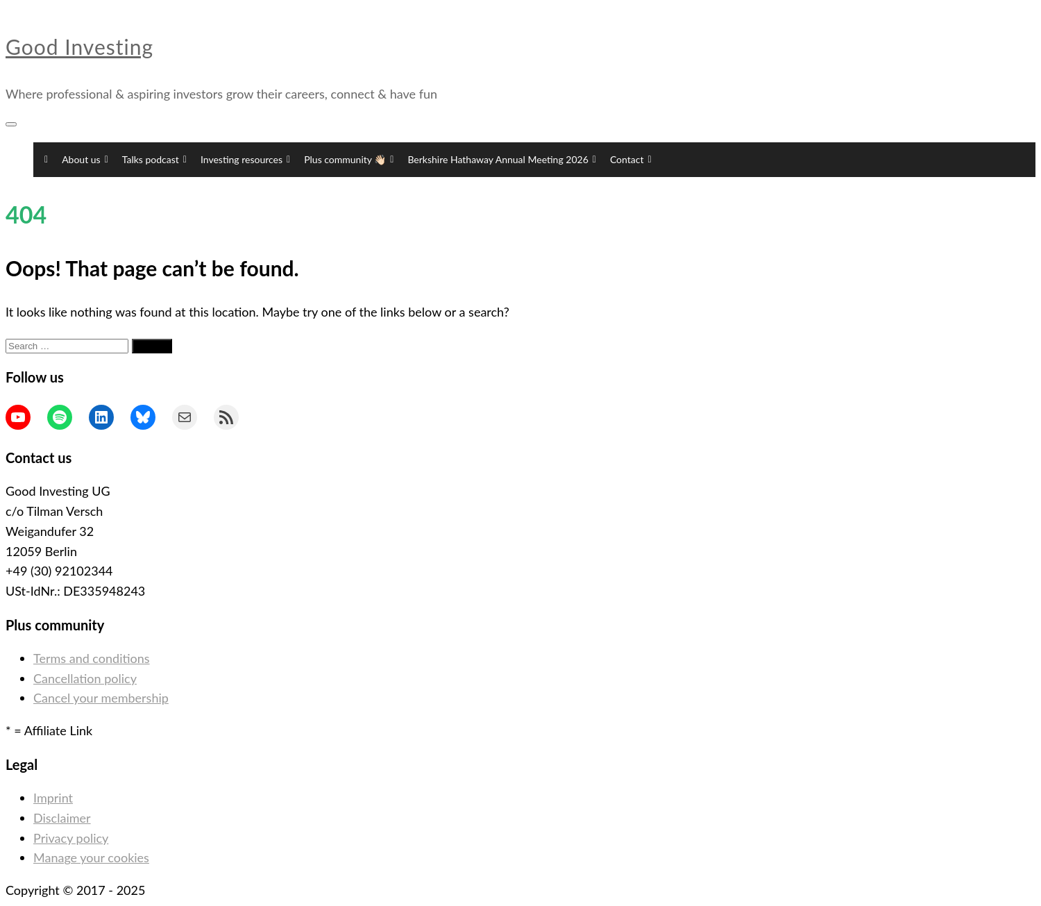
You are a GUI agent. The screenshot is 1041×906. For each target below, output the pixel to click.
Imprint (53, 797)
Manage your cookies (91, 857)
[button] (669, 159)
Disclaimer (62, 817)
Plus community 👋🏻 (348, 159)
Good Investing (79, 46)
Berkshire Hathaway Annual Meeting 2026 (501, 159)
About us (85, 159)
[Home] (44, 159)
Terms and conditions (91, 658)
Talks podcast (154, 159)
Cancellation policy (85, 678)
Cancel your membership (101, 697)
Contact (631, 159)
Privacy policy (70, 838)
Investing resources (245, 159)
